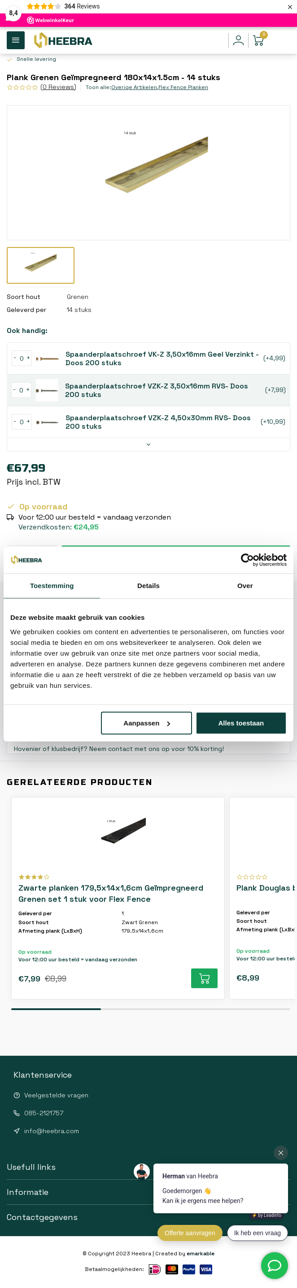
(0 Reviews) (58, 87)
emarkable (200, 1253)
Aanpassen (146, 723)
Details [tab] (148, 585)
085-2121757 (43, 1113)
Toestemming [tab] (52, 585)
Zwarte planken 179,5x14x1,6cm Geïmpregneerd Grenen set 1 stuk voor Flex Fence (111, 893)
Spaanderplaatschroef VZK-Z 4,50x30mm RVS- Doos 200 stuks (158, 422)
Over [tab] (245, 585)
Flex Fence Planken (183, 87)
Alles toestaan (241, 723)
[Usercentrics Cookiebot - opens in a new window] (247, 560)
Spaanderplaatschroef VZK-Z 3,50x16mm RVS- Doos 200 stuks (157, 390)
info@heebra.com (51, 1131)
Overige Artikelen (134, 87)
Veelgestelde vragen (56, 1095)
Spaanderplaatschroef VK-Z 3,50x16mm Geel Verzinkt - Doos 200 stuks (163, 358)
